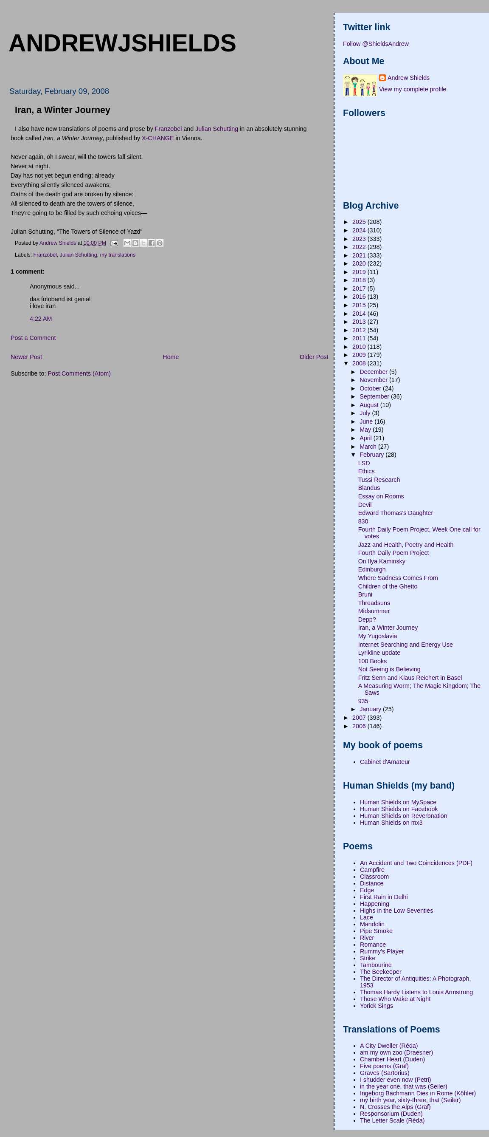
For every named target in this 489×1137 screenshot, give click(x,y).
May (366, 429)
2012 (360, 330)
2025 (360, 221)
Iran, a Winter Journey (388, 627)
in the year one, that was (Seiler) (403, 1086)
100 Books (372, 661)
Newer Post (26, 357)
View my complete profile (413, 89)
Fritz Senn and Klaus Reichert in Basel (410, 677)
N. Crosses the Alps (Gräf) (395, 1106)
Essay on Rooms (381, 496)
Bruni (365, 594)
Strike (368, 958)
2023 (360, 238)
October (371, 388)
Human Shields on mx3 (391, 822)
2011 (360, 338)
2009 (360, 354)
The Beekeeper (381, 971)
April (367, 438)
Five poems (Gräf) (384, 1066)
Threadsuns (374, 603)
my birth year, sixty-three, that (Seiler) (410, 1100)
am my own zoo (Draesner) (396, 1052)
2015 (360, 305)
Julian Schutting (216, 128)
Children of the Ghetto (388, 586)
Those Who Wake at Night (395, 999)
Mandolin (372, 924)
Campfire (372, 869)
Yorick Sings (376, 1005)
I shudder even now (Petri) (395, 1079)
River (367, 937)
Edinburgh (372, 569)
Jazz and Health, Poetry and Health (406, 544)
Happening (374, 903)
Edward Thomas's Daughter (395, 512)
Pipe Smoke (376, 931)
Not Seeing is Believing (389, 669)
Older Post (314, 357)
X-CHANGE (158, 138)
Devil (365, 504)
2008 (360, 363)
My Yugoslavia (377, 636)
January (371, 709)
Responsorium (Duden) (391, 1113)
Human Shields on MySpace (398, 802)
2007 (360, 717)
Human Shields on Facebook (399, 809)
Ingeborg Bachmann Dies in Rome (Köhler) (418, 1093)
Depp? (367, 619)
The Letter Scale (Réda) (392, 1120)
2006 (360, 726)
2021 (360, 255)
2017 (360, 288)
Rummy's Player (382, 951)
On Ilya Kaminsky (381, 561)
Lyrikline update (379, 652)
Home (171, 357)
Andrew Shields (409, 77)
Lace (366, 917)
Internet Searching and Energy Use (405, 644)
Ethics (366, 471)
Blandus (369, 487)
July (366, 413)
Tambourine (376, 965)
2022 (360, 246)
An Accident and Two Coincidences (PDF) (416, 863)
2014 (360, 313)
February (372, 454)
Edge (367, 890)
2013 (360, 321)
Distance (372, 883)
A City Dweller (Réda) (389, 1045)
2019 (360, 272)
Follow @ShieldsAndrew (376, 43)
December (374, 371)
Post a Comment (33, 337)
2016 (360, 296)
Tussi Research (379, 479)
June (367, 421)
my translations (118, 255)
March (369, 446)
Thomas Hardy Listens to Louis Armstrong (416, 992)
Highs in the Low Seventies (396, 910)
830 (363, 521)
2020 (360, 263)
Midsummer (374, 611)
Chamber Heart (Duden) (392, 1059)
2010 (360, 346)
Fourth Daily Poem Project (393, 552)
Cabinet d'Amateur (385, 761)
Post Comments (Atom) (79, 373)
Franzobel (168, 128)
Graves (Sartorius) (385, 1072)
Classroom (374, 876)
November (374, 379)
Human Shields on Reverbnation (403, 815)
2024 (360, 230)
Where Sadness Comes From (398, 577)
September (375, 396)
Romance (373, 944)
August (370, 405)
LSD (364, 463)
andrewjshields (122, 43)
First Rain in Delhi (384, 897)
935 (363, 701)
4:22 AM (41, 318)
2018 (360, 280)
